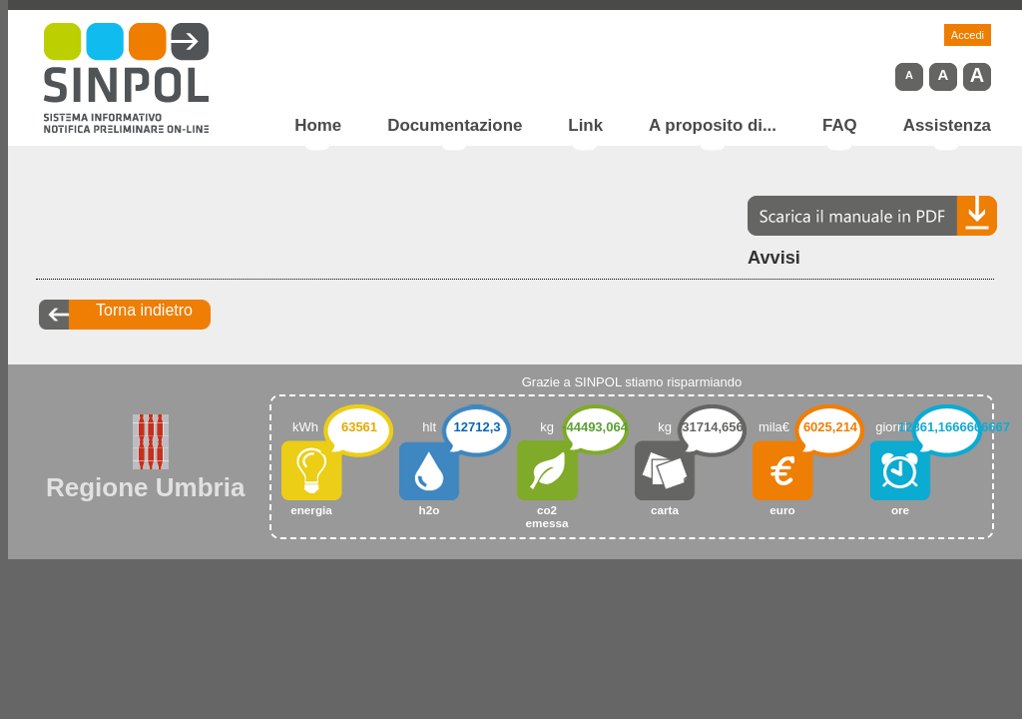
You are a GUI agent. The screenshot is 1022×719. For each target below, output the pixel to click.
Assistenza (947, 126)
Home (317, 126)
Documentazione (454, 126)
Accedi (967, 35)
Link (585, 126)
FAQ (839, 126)
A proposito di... (712, 126)
